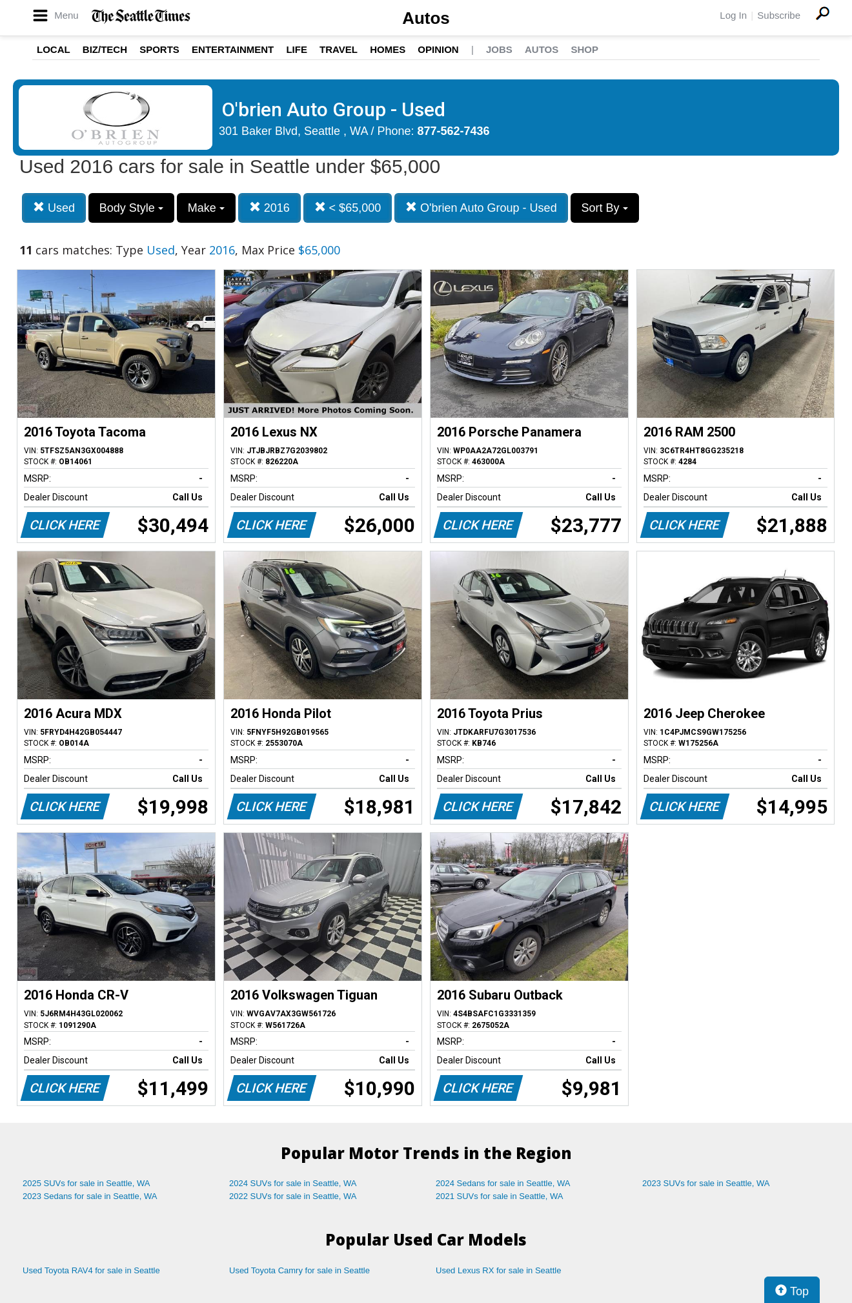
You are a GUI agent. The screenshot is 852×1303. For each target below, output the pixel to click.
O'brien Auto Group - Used (481, 207)
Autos (426, 18)
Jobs (499, 49)
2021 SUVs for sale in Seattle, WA (499, 1196)
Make (206, 207)
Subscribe (778, 15)
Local (53, 49)
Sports (159, 49)
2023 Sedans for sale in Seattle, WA (90, 1196)
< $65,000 (347, 207)
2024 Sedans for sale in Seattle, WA (503, 1183)
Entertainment (233, 49)
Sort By (605, 207)
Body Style (131, 207)
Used (54, 207)
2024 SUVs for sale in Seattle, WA (293, 1183)
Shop (584, 49)
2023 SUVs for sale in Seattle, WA (706, 1183)
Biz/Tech (105, 49)
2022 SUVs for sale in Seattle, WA (293, 1196)
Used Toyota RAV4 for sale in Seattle (91, 1270)
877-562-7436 (454, 131)
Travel (339, 49)
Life (296, 49)
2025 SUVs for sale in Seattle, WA (86, 1183)
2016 (269, 207)
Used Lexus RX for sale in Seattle (498, 1270)
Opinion (438, 49)
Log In (733, 15)
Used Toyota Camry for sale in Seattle (299, 1270)
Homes (387, 49)
